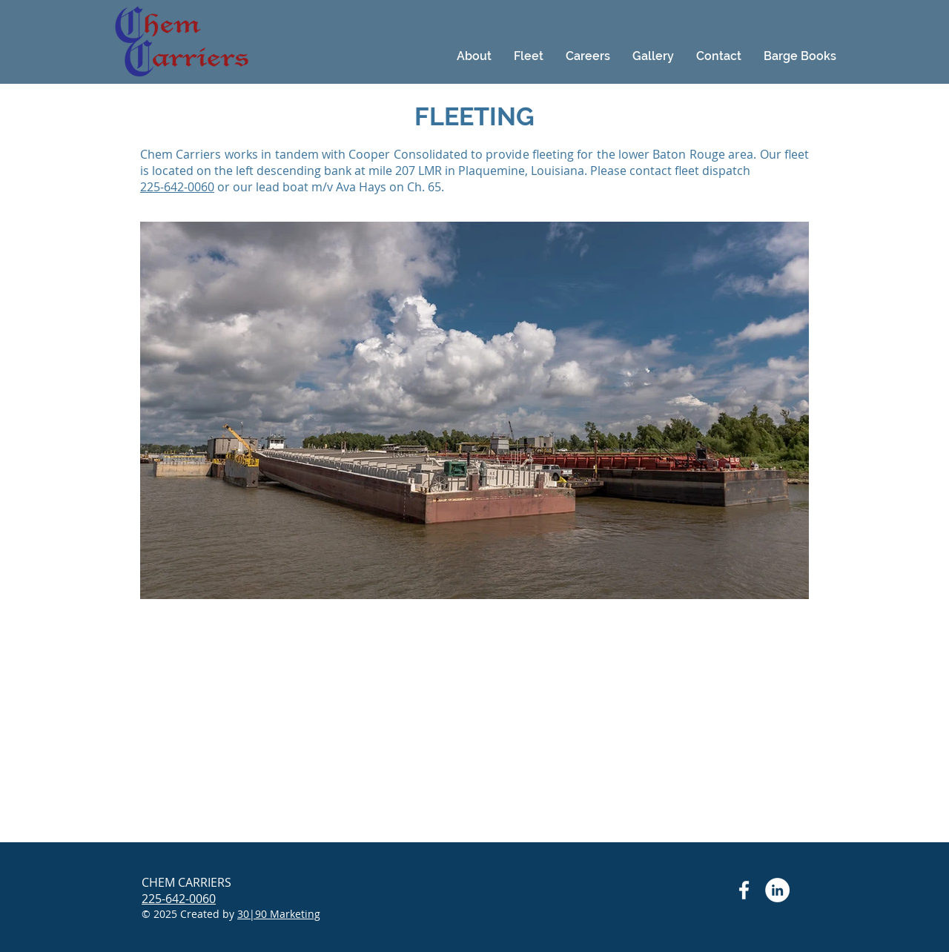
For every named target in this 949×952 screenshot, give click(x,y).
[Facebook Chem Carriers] (744, 890)
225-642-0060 (177, 187)
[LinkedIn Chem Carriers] (777, 890)
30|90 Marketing (278, 914)
